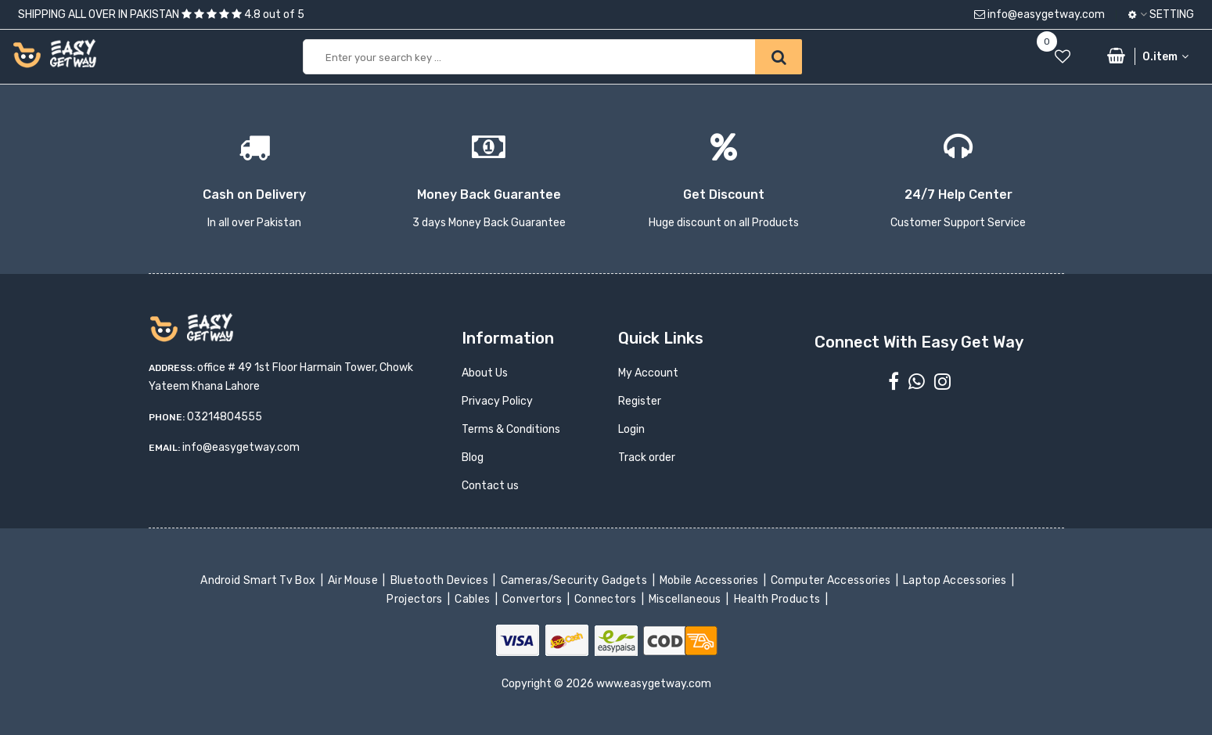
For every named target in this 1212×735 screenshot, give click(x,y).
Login (631, 429)
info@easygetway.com (1039, 14)
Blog (473, 457)
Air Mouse (354, 580)
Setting (1161, 14)
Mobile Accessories (710, 580)
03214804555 (224, 416)
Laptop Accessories (956, 580)
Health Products (778, 599)
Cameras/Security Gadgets (575, 580)
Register (639, 401)
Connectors (607, 599)
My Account (648, 373)
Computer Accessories (832, 580)
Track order (646, 457)
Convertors (533, 599)
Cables (473, 599)
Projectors (416, 599)
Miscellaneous (686, 599)
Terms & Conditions (511, 429)
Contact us (490, 485)
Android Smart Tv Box (259, 580)
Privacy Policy (497, 401)
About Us (485, 373)
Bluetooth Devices (440, 580)
